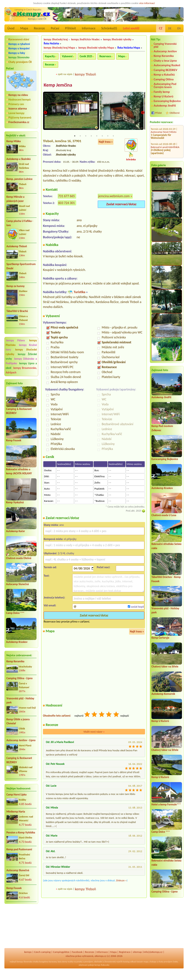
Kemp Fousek (13, 440)
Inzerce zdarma (17, 108)
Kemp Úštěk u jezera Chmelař (18, 721)
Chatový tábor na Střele (164, 666)
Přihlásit (70, 28)
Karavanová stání (18, 39)
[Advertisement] (21, 926)
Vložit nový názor (93, 731)
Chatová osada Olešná (18, 558)
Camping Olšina (163, 79)
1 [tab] (75, 136)
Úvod (10, 28)
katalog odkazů (129, 961)
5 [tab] (97, 136)
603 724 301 (66, 203)
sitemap (137, 952)
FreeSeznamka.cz (18, 122)
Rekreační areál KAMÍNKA (165, 127)
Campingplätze (61, 952)
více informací (147, 3)
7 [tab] (108, 136)
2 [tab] (80, 136)
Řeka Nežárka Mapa (129, 47)
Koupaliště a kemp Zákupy (165, 142)
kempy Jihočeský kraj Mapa (59, 47)
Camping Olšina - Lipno (19, 678)
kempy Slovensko (18, 57)
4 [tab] (91, 136)
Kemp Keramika (15, 661)
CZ (160, 28)
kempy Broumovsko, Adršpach (21, 370)
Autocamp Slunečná (17, 584)
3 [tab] (86, 136)
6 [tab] (102, 136)
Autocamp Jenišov (165, 51)
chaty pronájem (165, 961)
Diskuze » (121, 880)
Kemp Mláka (13, 141)
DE (169, 28)
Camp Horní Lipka (16, 794)
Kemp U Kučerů (163, 96)
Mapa (24, 28)
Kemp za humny (15, 286)
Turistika (79, 292)
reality (70, 961)
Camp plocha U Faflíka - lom (19, 223)
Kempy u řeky (16, 53)
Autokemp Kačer (15, 531)
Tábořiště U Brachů (17, 311)
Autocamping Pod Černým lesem (165, 85)
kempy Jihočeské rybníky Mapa (96, 47)
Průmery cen (16, 104)
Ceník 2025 (86, 56)
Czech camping (42, 952)
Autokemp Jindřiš (165, 105)
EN (179, 28)
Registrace (124, 952)
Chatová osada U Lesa (163, 515)
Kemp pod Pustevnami (19, 849)
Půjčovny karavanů (19, 117)
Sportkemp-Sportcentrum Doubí (21, 266)
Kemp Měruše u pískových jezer (15, 199)
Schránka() (109, 28)
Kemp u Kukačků (164, 74)
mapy (145, 961)
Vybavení (67, 56)
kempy (28, 952)
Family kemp (162, 92)
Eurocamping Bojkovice (167, 101)
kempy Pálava (15, 340)
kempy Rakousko (102, 965)
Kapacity (50, 56)
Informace (88, 28)
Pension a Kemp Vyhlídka (20, 832)
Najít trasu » (106, 141)
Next (142, 112)
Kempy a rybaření (19, 44)
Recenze (39, 28)
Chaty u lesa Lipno (165, 61)
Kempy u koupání (19, 48)
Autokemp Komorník (163, 694)
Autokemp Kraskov (17, 642)
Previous (45, 112)
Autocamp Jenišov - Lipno (20, 740)
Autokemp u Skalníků (18, 159)
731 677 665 (66, 196)
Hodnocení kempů (19, 99)
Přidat (158, 112)
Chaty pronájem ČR (20, 62)
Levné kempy (16, 113)
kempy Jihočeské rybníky (117, 39)
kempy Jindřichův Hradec (85, 39)
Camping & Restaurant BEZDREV (19, 760)
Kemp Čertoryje (160, 637)
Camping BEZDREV (165, 70)
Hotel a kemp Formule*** (166, 804)
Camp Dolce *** (15, 613)
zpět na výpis (65, 74)
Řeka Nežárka (51, 43)
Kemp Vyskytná (15, 502)
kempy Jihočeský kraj (56, 39)
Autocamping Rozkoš (167, 65)
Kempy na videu (18, 95)
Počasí (55, 28)
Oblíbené (174, 112)
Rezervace (105, 56)
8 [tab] (113, 136)
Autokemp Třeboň (16, 246)
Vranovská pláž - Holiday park (20, 700)
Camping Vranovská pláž (165, 45)
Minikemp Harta (15, 811)
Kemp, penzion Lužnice (19, 179)
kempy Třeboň (85, 74)
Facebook (77, 952)
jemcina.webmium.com (114, 196)
